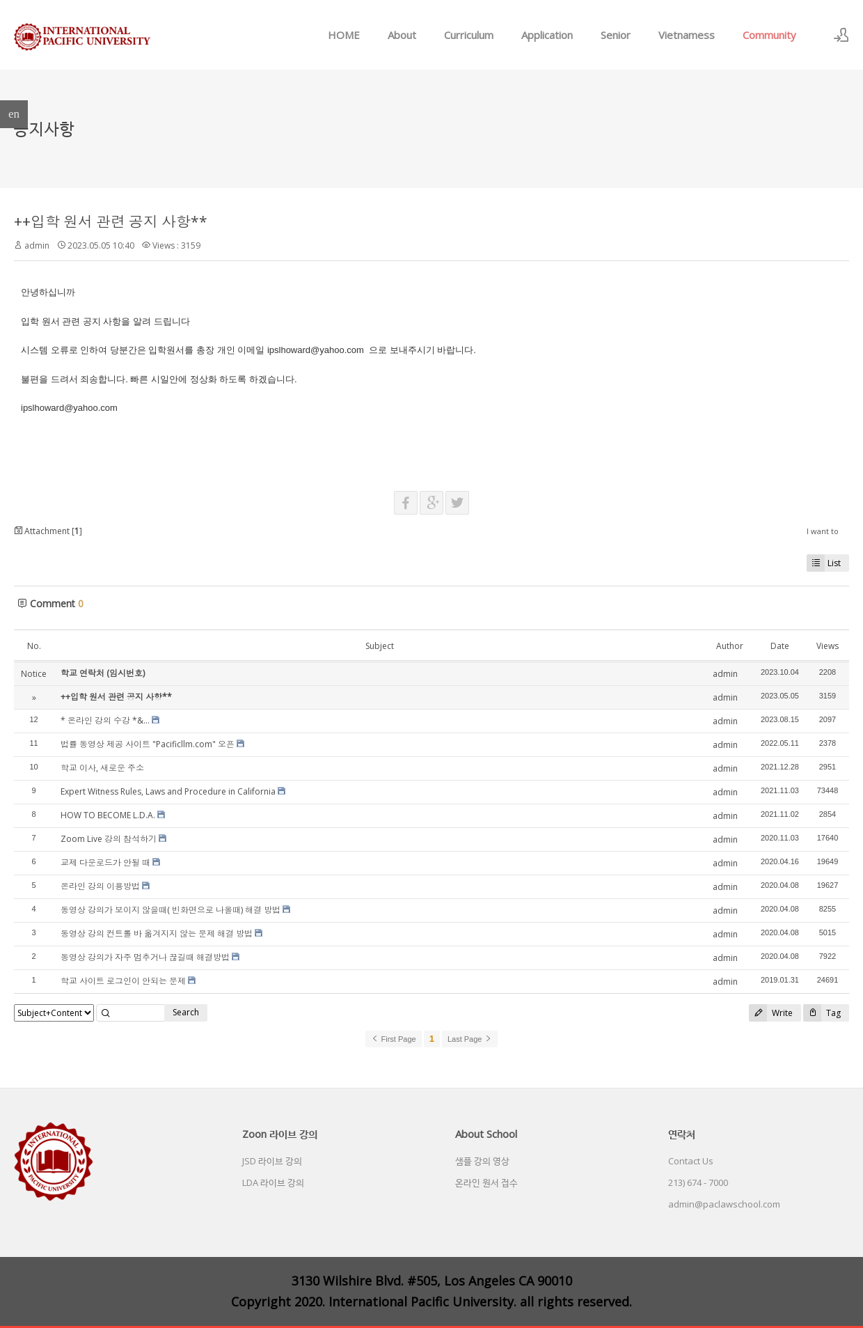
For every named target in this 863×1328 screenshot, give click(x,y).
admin (36, 245)
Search (186, 1012)
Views (827, 646)
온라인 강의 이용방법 (100, 886)
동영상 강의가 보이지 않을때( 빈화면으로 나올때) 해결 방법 (170, 910)
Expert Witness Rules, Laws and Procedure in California (168, 791)
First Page (393, 1039)
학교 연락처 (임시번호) (103, 673)
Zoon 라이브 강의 (279, 1134)
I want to (823, 531)
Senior (616, 35)
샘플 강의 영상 (482, 1161)
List (824, 563)
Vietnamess (686, 35)
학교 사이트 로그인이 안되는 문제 (123, 981)
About (402, 35)
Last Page (470, 1039)
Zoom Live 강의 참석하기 (109, 839)
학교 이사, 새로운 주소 (102, 768)
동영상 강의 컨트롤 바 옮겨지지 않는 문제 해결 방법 (157, 933)
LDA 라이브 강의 (273, 1182)
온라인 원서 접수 (486, 1182)
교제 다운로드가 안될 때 (105, 862)
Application (547, 35)
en (13, 113)
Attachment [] (48, 531)
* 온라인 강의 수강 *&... (105, 720)
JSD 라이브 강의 (272, 1161)
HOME (344, 35)
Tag (822, 1013)
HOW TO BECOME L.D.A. (108, 815)
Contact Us (690, 1161)
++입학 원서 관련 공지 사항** (110, 221)
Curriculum (468, 35)
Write (771, 1013)
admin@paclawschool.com (724, 1204)
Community (769, 35)
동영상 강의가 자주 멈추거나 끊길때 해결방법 (145, 957)
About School (486, 1134)
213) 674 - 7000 (698, 1182)
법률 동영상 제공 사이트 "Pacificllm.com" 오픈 (148, 744)
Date (779, 646)
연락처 (681, 1134)
